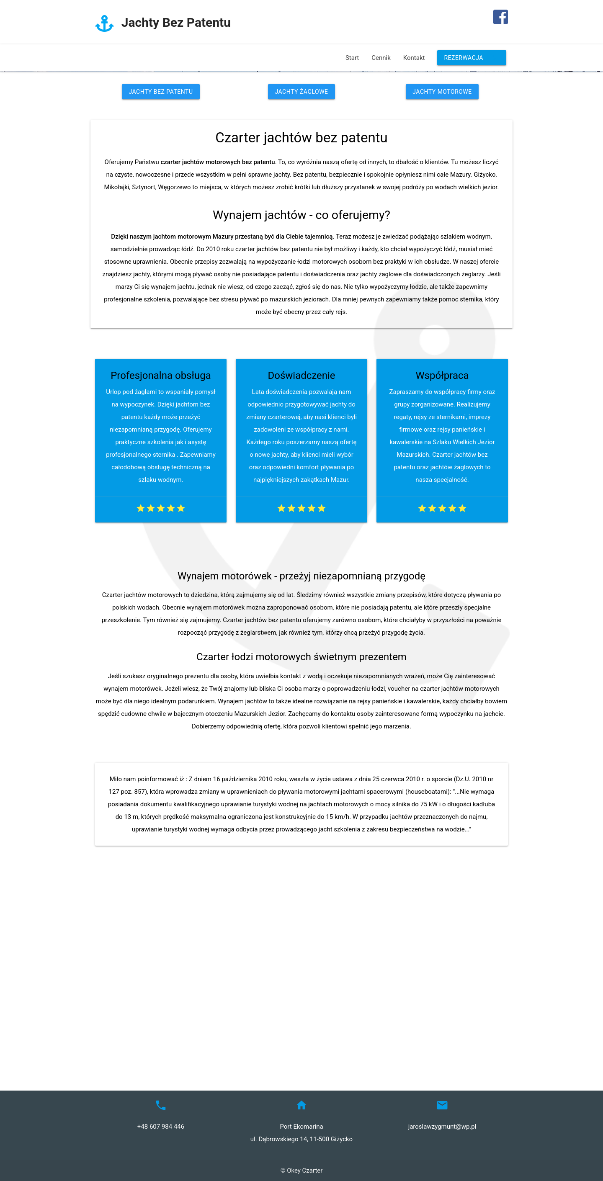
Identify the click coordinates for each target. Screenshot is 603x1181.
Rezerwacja (472, 57)
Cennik (381, 58)
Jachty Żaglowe (301, 279)
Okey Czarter (304, 1170)
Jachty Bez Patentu (161, 279)
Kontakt (414, 58)
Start (352, 58)
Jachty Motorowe (442, 279)
